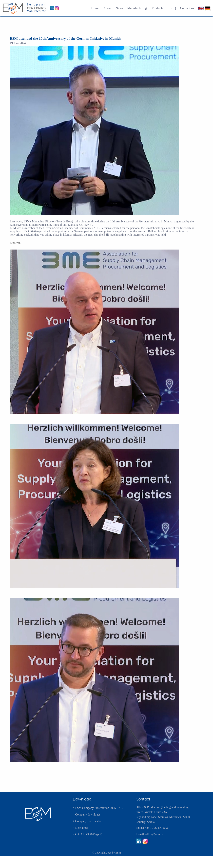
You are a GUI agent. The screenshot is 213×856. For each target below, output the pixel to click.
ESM (118, 852)
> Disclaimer (80, 827)
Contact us (187, 8)
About (107, 8)
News (119, 8)
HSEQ (171, 8)
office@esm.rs (154, 834)
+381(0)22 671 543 (156, 827)
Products (157, 8)
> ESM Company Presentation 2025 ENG (98, 808)
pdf (99, 834)
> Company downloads (86, 814)
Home (95, 8)
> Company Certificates (87, 821)
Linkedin (15, 243)
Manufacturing (137, 8)
